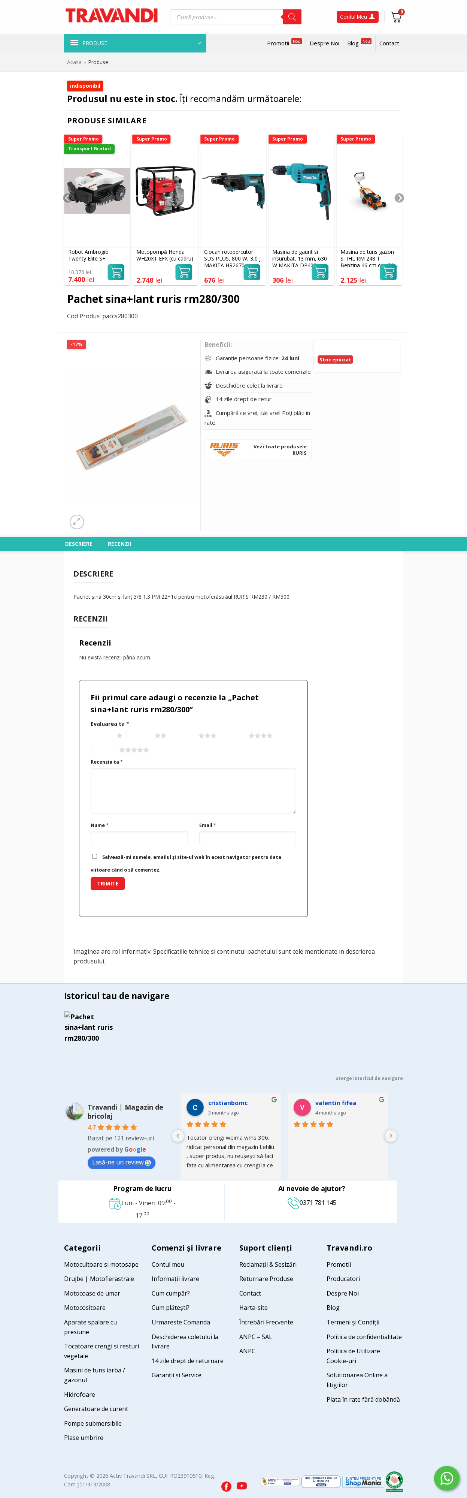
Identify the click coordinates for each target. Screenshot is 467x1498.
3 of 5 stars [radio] (184, 736)
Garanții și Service (176, 1375)
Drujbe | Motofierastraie (99, 1279)
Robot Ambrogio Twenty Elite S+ (88, 255)
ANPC (247, 1351)
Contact (389, 43)
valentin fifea (336, 1103)
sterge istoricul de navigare (369, 1078)
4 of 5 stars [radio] (234, 736)
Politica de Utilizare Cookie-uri (353, 1356)
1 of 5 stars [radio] (102, 736)
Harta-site (253, 1307)
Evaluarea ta (110, 723)
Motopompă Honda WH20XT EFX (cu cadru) (164, 255)
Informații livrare (175, 1279)
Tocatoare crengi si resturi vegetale (101, 1351)
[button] (135, 43)
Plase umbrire (83, 1438)
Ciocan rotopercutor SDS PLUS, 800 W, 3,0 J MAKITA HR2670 (232, 259)
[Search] (292, 16)
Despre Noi (324, 43)
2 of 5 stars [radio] (140, 736)
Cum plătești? (170, 1307)
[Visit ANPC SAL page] (281, 1481)
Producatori (343, 1279)
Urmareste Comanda (181, 1322)
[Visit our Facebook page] (227, 1484)
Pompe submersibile (93, 1423)
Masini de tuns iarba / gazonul (94, 1375)
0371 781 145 (312, 1202)
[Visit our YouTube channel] (242, 1484)
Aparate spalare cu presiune (90, 1327)
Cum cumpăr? (171, 1293)
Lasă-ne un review (121, 1162)
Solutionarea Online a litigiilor (357, 1380)
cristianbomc (228, 1103)
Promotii (284, 42)
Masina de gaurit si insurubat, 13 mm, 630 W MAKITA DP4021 (299, 259)
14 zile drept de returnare (188, 1361)
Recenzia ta (107, 762)
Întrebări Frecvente (266, 1322)
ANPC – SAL (255, 1337)
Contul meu (168, 1264)
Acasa (74, 62)
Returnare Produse (266, 1279)
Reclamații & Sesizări (268, 1264)
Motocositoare (85, 1307)
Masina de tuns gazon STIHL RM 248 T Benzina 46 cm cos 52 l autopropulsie (368, 259)
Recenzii (119, 543)
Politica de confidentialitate (364, 1337)
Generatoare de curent (96, 1409)
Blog (359, 42)
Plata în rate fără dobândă (363, 1399)
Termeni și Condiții (353, 1322)
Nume (100, 825)
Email (207, 825)
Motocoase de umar (92, 1293)
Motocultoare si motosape (101, 1264)
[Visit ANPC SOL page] (321, 1481)
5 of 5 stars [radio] (104, 750)
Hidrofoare (79, 1394)
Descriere (79, 543)
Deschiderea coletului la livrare (185, 1342)
